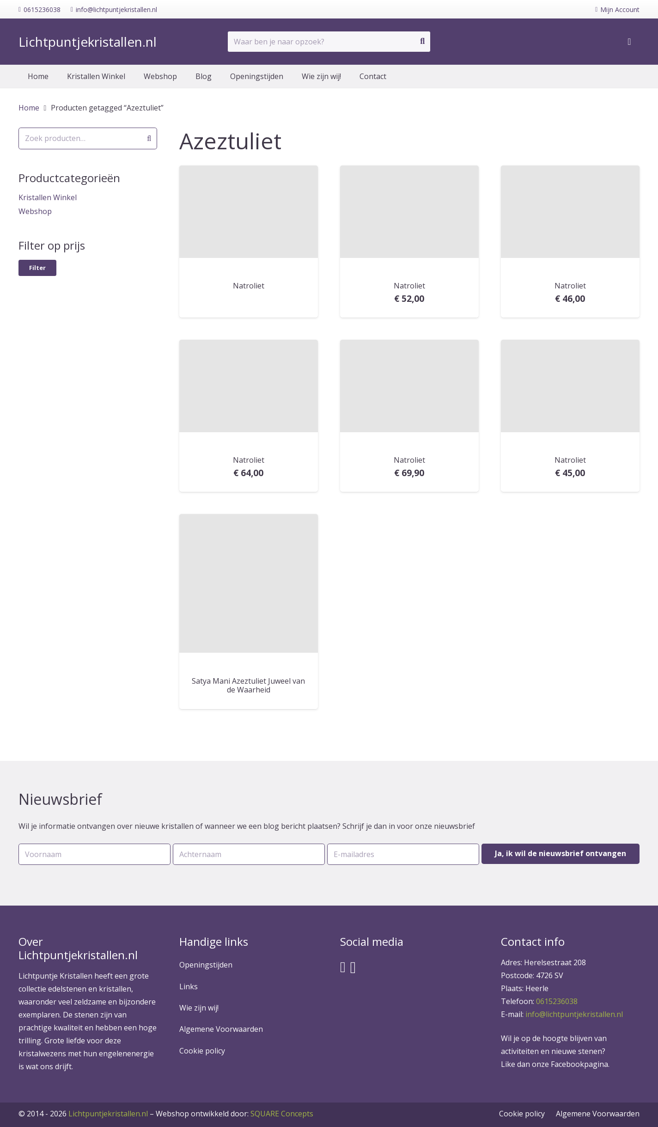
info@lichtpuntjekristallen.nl (574, 1014)
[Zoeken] (422, 41)
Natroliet (248, 286)
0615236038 (557, 1001)
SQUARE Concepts (234, 1114)
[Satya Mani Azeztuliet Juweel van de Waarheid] (248, 583)
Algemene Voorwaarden (221, 1029)
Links (188, 986)
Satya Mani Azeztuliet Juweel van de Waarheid (248, 685)
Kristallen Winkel (47, 197)
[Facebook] (343, 967)
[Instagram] (353, 968)
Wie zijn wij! (199, 1008)
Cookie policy (202, 1051)
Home (28, 108)
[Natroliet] (248, 211)
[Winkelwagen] (629, 41)
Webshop (35, 211)
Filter (37, 267)
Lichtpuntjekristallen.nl (108, 1114)
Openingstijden (205, 965)
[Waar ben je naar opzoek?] (329, 42)
